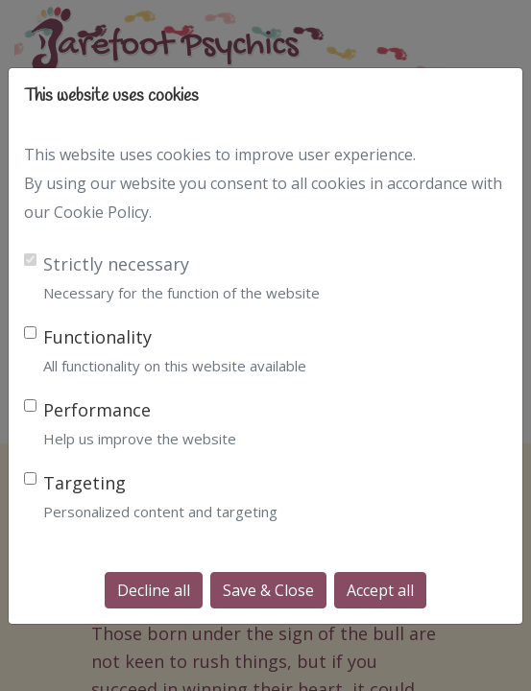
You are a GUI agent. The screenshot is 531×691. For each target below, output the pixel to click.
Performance (97, 409)
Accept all (380, 590)
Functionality (97, 336)
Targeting (84, 482)
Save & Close (268, 590)
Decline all (153, 590)
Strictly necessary (116, 263)
